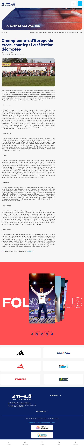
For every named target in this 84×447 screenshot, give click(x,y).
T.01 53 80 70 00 (12, 406)
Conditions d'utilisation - (35, 422)
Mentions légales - (46, 422)
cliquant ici (30, 251)
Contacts (53, 422)
